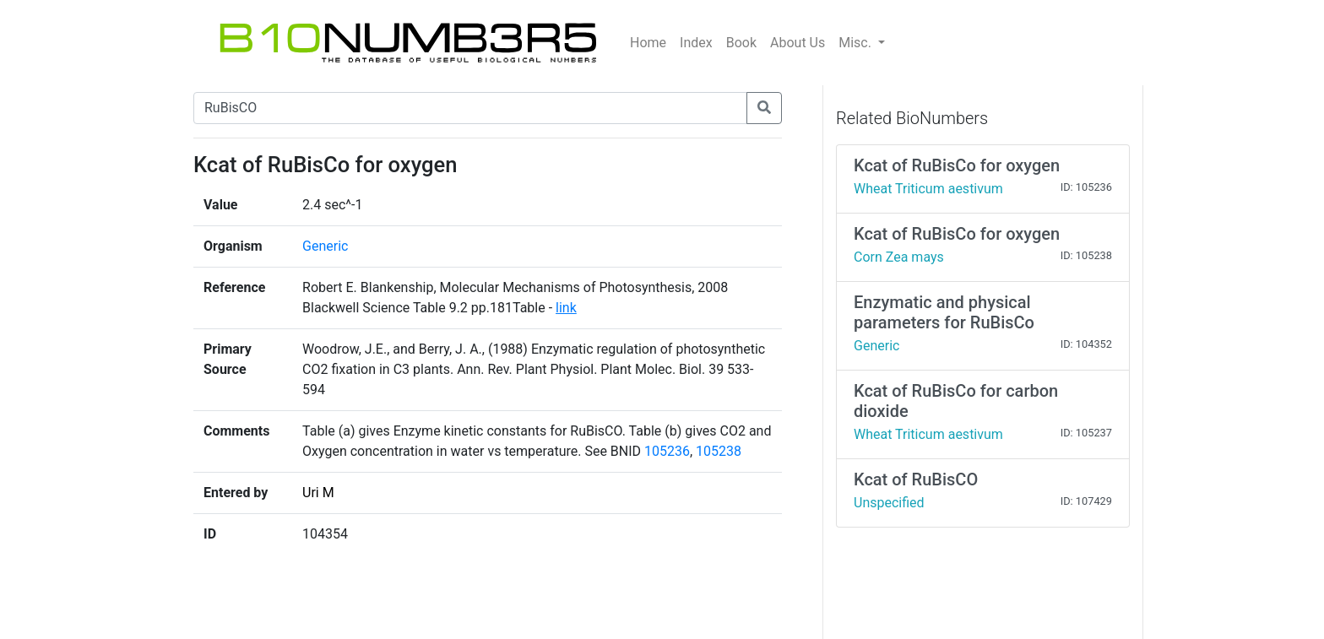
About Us (797, 43)
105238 (718, 451)
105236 (667, 451)
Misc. (856, 43)
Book (741, 43)
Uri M (318, 493)
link (566, 308)
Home (648, 43)
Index (696, 43)
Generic (325, 246)
